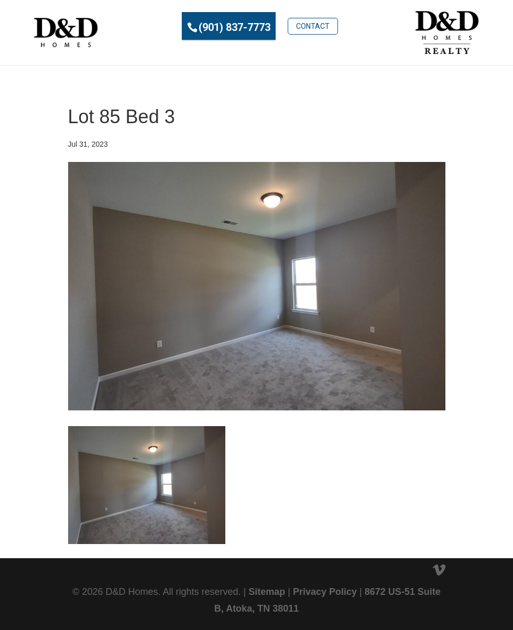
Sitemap (266, 591)
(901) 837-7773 (234, 27)
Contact (313, 26)
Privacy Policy (325, 591)
